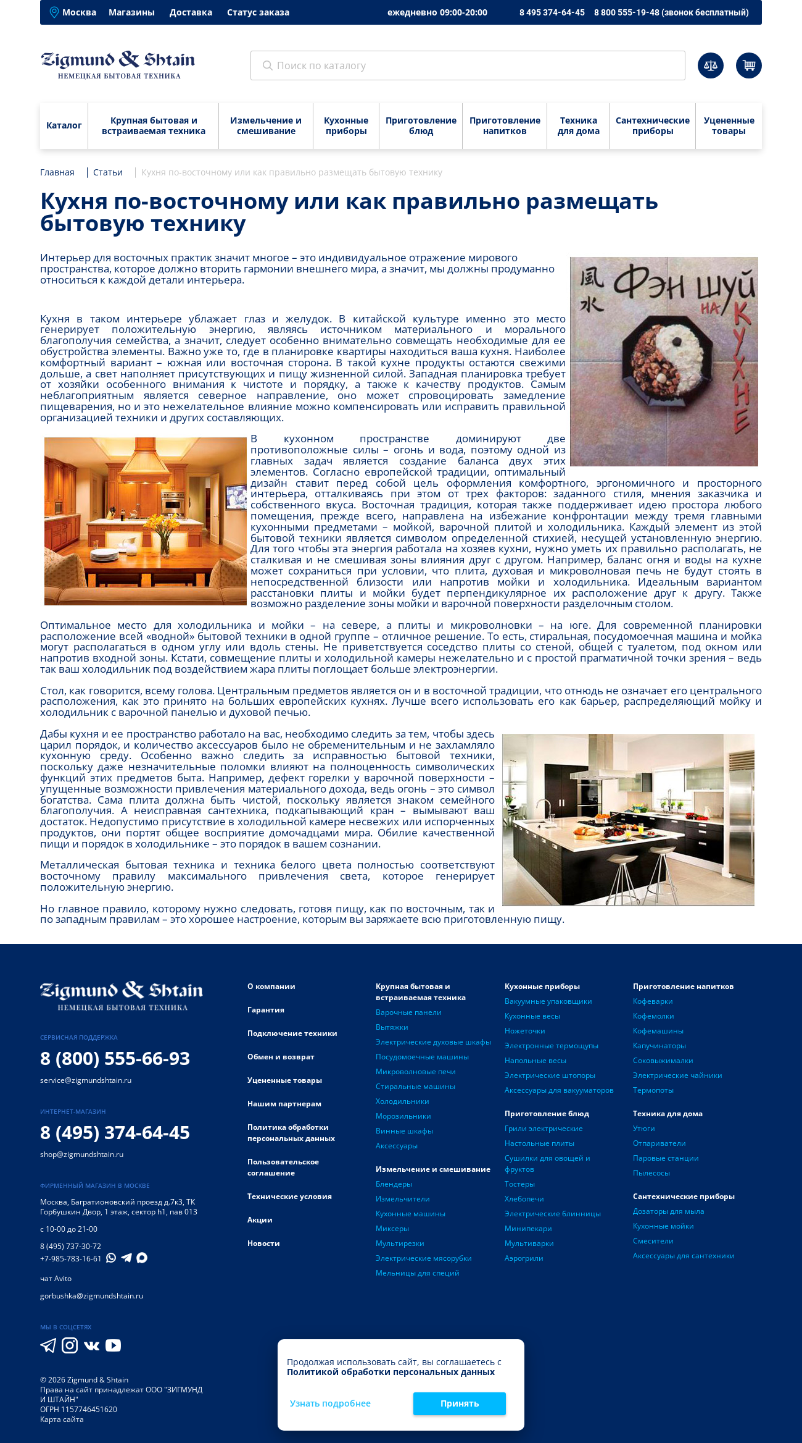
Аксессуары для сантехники (684, 1255)
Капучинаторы (659, 1045)
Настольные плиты (539, 1143)
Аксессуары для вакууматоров (559, 1090)
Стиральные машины (415, 1086)
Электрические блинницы (553, 1213)
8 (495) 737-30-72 (70, 1246)
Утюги (644, 1128)
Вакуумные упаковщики (548, 1001)
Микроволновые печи (416, 1071)
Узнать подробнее (330, 1404)
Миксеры (392, 1228)
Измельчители (403, 1198)
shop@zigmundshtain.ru (81, 1154)
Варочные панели (409, 1012)
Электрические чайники (677, 1075)
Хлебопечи (524, 1198)
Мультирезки (400, 1243)
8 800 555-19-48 (671, 12)
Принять (459, 1403)
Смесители (653, 1240)
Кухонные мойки (663, 1226)
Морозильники (403, 1116)
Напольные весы (535, 1060)
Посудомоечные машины (422, 1056)
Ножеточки (525, 1030)
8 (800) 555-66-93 (115, 1058)
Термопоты (653, 1090)
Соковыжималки (663, 1060)
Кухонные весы (532, 1016)
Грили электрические (544, 1128)
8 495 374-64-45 (552, 12)
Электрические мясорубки (424, 1258)
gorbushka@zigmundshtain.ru (91, 1295)
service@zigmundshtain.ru (85, 1080)
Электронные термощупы (551, 1045)
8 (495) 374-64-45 (115, 1132)
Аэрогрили (524, 1258)
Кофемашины (658, 1030)
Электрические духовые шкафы (433, 1042)
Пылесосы (651, 1172)
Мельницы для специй (418, 1273)
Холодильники (402, 1101)
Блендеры (394, 1184)
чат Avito (56, 1278)
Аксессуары (397, 1145)
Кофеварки (653, 1001)
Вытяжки (392, 1027)
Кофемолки (653, 1016)
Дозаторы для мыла (669, 1211)
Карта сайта (62, 1419)
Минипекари (528, 1228)
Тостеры (520, 1184)
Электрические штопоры (550, 1075)
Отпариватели (659, 1143)
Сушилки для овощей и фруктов (547, 1163)
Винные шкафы (404, 1130)
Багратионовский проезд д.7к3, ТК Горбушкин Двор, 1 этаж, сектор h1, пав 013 (118, 1207)
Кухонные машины (410, 1213)
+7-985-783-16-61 (71, 1259)
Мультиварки (529, 1243)
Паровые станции (666, 1158)
